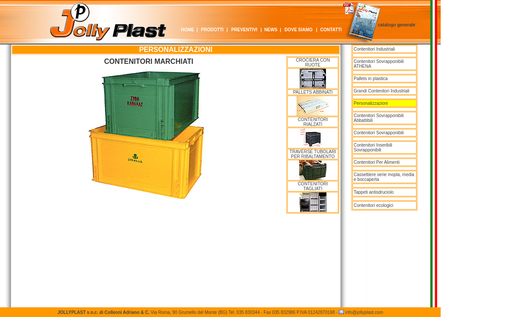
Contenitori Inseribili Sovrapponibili (373, 147)
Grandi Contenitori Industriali (381, 90)
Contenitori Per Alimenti (377, 162)
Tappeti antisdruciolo (374, 192)
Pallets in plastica (371, 78)
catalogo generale (396, 24)
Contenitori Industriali (374, 49)
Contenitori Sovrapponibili (379, 132)
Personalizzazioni (371, 103)
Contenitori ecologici (373, 205)
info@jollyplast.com (364, 312)
